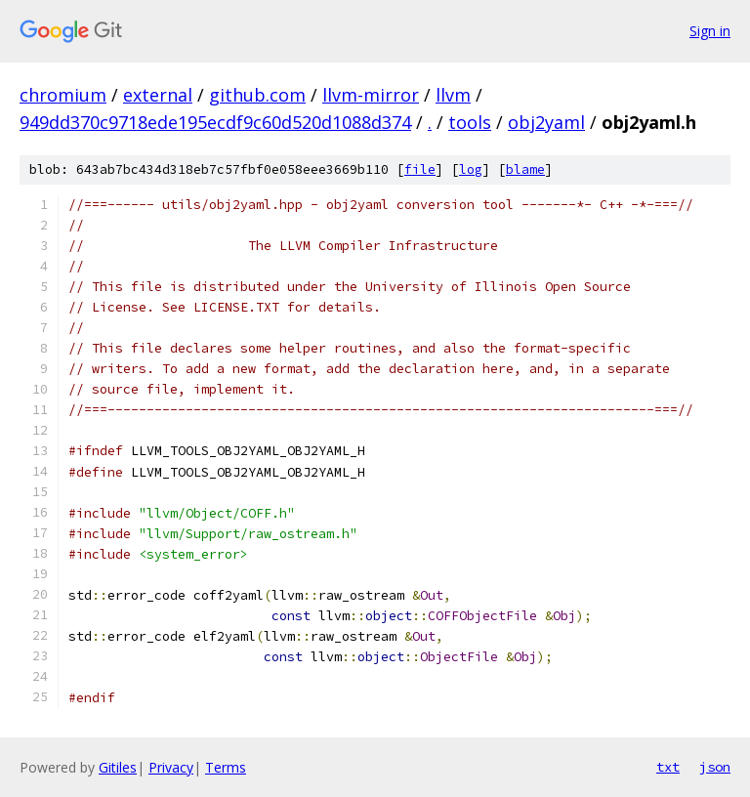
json (714, 767)
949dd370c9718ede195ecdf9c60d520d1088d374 (215, 122)
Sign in (709, 30)
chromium (63, 94)
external (157, 94)
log (470, 169)
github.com (257, 94)
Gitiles (118, 767)
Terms (225, 767)
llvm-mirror (370, 94)
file (420, 169)
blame (525, 169)
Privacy (170, 767)
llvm (453, 94)
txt (668, 767)
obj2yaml (546, 122)
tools (469, 122)
